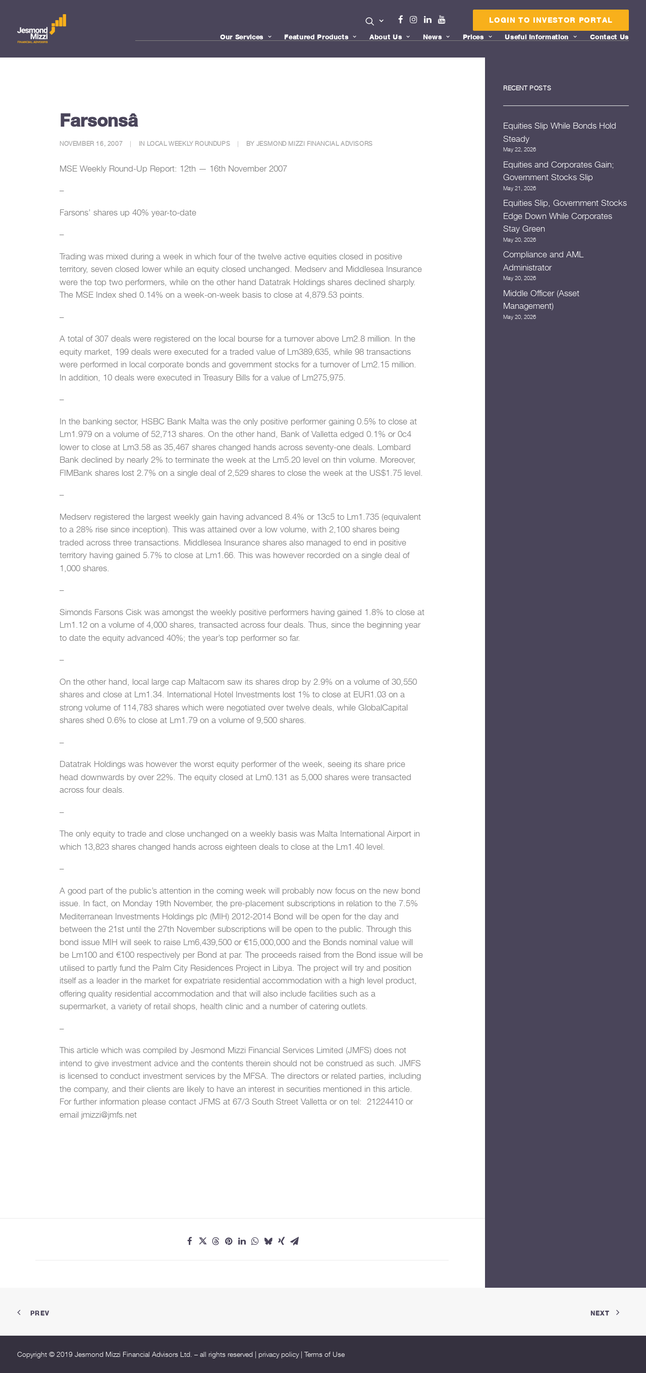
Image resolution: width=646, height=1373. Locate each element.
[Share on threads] (216, 1241)
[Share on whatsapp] (255, 1241)
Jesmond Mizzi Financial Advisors (314, 143)
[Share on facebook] (190, 1241)
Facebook (404, 19)
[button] (374, 21)
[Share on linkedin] (242, 1241)
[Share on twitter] (203, 1241)
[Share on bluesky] (268, 1241)
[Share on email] (295, 1241)
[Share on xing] (282, 1241)
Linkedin (430, 19)
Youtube (444, 19)
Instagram (415, 19)
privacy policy (278, 1354)
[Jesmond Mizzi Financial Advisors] (42, 29)
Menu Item (454, 22)
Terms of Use (324, 1354)
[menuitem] (374, 22)
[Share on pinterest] (229, 1241)
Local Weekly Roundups (189, 143)
